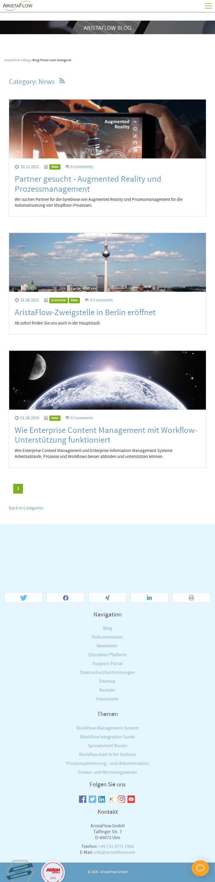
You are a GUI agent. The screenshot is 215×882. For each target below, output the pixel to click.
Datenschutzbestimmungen (107, 795)
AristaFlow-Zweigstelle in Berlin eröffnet (85, 312)
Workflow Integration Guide (107, 859)
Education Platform (107, 777)
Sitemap (107, 803)
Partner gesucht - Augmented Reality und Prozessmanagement (88, 184)
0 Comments (81, 167)
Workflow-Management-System (107, 850)
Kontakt (107, 812)
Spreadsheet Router (107, 868)
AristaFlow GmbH (113, 872)
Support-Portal (107, 786)
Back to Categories (26, 508)
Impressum (107, 821)
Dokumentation (107, 759)
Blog (26, 60)
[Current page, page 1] (18, 489)
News (54, 167)
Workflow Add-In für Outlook (107, 876)
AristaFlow (12, 60)
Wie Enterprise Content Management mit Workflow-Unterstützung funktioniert (106, 435)
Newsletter (107, 768)
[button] (23, 719)
